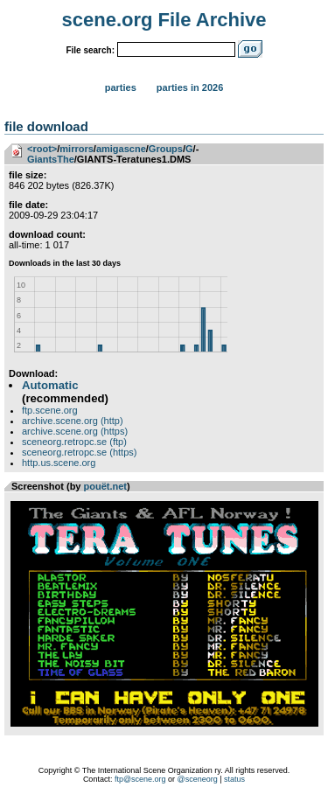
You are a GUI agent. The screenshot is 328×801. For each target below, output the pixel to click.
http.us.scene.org (58, 462)
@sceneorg (198, 779)
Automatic (50, 385)
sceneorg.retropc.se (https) (79, 452)
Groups (166, 148)
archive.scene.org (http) (72, 420)
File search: (90, 50)
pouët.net (106, 486)
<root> (42, 148)
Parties (120, 87)
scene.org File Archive (164, 20)
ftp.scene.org (50, 410)
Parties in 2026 (190, 87)
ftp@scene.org (140, 779)
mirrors (76, 148)
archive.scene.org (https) (75, 431)
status (234, 779)
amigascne (121, 148)
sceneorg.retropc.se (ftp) (74, 441)
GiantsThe (50, 159)
